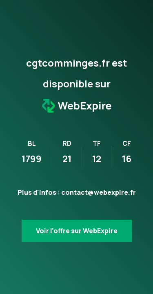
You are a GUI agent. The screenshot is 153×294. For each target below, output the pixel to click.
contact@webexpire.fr (98, 192)
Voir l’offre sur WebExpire (77, 230)
